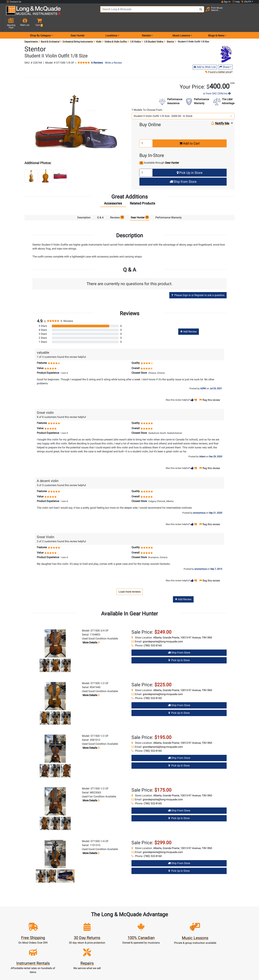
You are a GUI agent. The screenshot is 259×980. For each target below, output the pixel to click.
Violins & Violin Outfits (115, 29)
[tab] (113, 192)
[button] (250, 12)
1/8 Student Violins (153, 29)
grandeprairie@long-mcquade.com (163, 629)
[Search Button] (187, 11)
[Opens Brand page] (227, 42)
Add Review (188, 319)
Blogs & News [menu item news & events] (216, 23)
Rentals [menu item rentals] (146, 23)
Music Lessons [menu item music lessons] (181, 23)
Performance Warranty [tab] (169, 205)
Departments (31, 29)
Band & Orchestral (50, 29)
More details (91, 630)
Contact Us (14, 1)
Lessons (114, 974)
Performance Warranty (145, 974)
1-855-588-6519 (19, 966)
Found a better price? (219, 60)
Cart (84, 974)
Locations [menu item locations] (111, 23)
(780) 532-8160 (153, 633)
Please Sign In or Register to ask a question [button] (197, 283)
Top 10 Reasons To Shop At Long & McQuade (223, 945)
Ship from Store (183, 170)
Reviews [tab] (117, 205)
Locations (175, 970)
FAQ (175, 966)
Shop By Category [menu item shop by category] (40, 23)
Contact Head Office (175, 974)
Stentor (170, 29)
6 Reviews (97, 51)
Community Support (144, 966)
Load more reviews (130, 579)
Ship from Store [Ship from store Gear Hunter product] (179, 641)
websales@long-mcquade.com (28, 970)
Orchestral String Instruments (77, 29)
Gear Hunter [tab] (140, 205)
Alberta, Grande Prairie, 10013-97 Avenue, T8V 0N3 (182, 626)
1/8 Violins (135, 29)
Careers (175, 978)
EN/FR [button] (246, 1)
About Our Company (145, 970)
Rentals (114, 970)
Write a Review (113, 50)
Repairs (114, 978)
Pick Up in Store (190, 161)
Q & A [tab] (100, 205)
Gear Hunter (77, 23)
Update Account (84, 978)
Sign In (84, 966)
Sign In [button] (225, 1)
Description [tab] (83, 205)
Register (84, 970)
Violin (98, 29)
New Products (114, 966)
